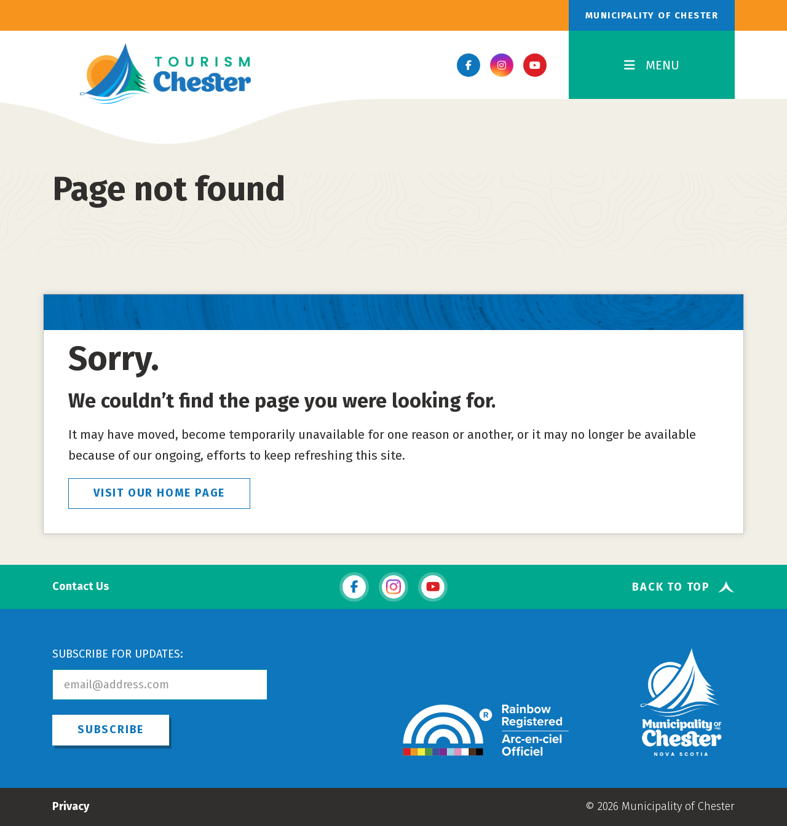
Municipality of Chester (652, 15)
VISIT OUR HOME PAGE (159, 493)
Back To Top (671, 586)
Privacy (70, 806)
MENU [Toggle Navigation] (651, 65)
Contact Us (80, 586)
